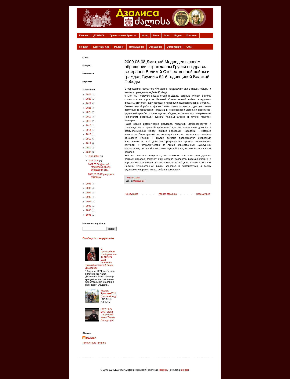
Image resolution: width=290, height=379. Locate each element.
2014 (89, 130)
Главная (84, 35)
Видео (178, 35)
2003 (89, 206)
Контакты (192, 35)
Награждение (136, 47)
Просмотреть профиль (94, 342)
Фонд (145, 35)
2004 (89, 201)
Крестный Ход (101, 47)
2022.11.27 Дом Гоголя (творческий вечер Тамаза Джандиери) (108, 314)
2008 (89, 183)
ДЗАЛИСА (99, 35)
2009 (89, 152)
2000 (89, 210)
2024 (89, 94)
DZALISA (91, 337)
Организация (174, 47)
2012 (89, 139)
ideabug (163, 370)
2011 (89, 143)
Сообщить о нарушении (98, 238)
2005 (89, 197)
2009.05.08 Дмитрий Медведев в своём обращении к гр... (99, 167)
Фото (166, 35)
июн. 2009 (94, 156)
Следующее (131, 194)
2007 (89, 188)
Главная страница (167, 194)
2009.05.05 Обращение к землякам (101, 175)
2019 (89, 116)
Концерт (83, 47)
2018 (89, 121)
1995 (89, 215)
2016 (89, 125)
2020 (89, 112)
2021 (89, 107)
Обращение (155, 47)
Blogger (185, 370)
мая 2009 (94, 160)
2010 (89, 147)
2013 (89, 134)
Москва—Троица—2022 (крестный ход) (109, 293)
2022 (89, 103)
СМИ (188, 47)
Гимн (156, 35)
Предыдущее (203, 194)
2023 (89, 99)
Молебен (119, 47)
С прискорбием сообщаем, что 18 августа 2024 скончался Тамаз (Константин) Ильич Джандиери (101, 258)
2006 (89, 192)
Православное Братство (123, 35)
